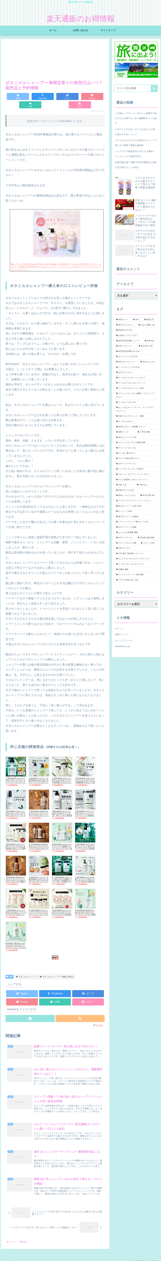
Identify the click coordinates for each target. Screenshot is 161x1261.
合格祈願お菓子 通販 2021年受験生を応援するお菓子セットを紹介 (135, 165)
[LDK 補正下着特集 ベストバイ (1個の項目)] (136, 553)
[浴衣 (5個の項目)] (137, 319)
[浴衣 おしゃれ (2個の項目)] (148, 362)
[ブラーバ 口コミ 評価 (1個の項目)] (127, 543)
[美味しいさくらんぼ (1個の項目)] (126, 495)
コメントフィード (124, 640)
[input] (136, 88)
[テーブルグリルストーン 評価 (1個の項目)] (136, 388)
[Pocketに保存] (63, 96)
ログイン (119, 628)
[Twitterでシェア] (14, 96)
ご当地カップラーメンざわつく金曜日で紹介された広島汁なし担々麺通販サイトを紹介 (136, 118)
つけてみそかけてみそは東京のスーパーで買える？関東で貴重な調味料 (136, 143)
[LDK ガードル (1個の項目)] (136, 548)
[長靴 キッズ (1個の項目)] (125, 432)
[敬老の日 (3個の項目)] (150, 319)
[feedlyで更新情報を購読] (30, 1010)
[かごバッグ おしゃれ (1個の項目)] (136, 448)
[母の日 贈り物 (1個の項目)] (148, 495)
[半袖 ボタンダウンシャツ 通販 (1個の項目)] (136, 416)
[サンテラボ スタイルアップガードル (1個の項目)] (136, 558)
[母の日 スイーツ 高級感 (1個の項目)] (136, 516)
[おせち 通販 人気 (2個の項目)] (147, 325)
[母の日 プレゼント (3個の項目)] (125, 325)
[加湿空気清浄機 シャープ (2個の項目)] (129, 341)
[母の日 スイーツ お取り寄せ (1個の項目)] (136, 506)
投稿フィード (121, 634)
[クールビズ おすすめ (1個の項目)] (136, 402)
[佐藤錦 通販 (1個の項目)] (136, 569)
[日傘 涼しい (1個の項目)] (146, 485)
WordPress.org (122, 646)
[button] (96, 96)
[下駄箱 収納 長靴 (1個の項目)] (146, 537)
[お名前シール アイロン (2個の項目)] (136, 335)
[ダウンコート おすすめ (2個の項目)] (136, 356)
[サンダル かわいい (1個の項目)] (136, 421)
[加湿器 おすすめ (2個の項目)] (136, 330)
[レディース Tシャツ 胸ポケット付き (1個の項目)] (136, 521)
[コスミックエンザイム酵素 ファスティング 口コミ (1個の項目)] (136, 395)
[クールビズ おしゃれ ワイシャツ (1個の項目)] (136, 383)
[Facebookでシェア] (30, 96)
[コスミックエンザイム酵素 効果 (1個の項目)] (136, 442)
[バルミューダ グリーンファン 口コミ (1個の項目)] (136, 474)
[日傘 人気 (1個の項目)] (125, 485)
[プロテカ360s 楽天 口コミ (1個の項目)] (136, 458)
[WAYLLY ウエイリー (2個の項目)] (126, 362)
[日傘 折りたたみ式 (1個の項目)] (136, 490)
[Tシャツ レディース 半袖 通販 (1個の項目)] (136, 574)
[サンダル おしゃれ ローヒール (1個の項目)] (136, 564)
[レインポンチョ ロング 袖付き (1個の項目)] (136, 469)
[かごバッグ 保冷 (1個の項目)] (136, 511)
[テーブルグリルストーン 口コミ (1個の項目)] (136, 377)
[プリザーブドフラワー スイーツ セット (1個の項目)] (136, 500)
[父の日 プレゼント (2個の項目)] (136, 372)
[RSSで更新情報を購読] (80, 1010)
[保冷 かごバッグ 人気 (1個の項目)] (136, 437)
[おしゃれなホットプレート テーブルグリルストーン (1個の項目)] (136, 409)
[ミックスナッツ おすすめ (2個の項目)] (136, 367)
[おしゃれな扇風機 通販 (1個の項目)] (136, 532)
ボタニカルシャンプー (26, 968)
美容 (9, 968)
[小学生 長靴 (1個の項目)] (146, 432)
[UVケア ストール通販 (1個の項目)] (136, 527)
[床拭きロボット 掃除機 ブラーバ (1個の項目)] (136, 427)
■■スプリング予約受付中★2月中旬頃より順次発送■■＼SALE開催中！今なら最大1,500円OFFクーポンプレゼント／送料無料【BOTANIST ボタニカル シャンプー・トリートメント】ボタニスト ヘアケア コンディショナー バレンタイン (56, 258)
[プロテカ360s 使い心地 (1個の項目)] (136, 580)
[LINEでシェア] (80, 96)
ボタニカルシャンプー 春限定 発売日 (57, 968)
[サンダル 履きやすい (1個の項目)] (136, 453)
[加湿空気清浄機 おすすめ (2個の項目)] (136, 351)
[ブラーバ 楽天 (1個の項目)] (148, 543)
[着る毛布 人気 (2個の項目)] (147, 346)
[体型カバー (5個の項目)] (123, 319)
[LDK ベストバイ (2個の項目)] (126, 346)
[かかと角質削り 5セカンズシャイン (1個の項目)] (136, 479)
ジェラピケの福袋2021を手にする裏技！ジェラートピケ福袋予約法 (135, 154)
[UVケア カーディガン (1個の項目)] (136, 463)
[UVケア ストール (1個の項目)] (125, 537)
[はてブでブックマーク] (47, 96)
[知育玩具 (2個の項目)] (150, 341)
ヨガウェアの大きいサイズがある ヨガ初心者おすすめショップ (135, 132)
